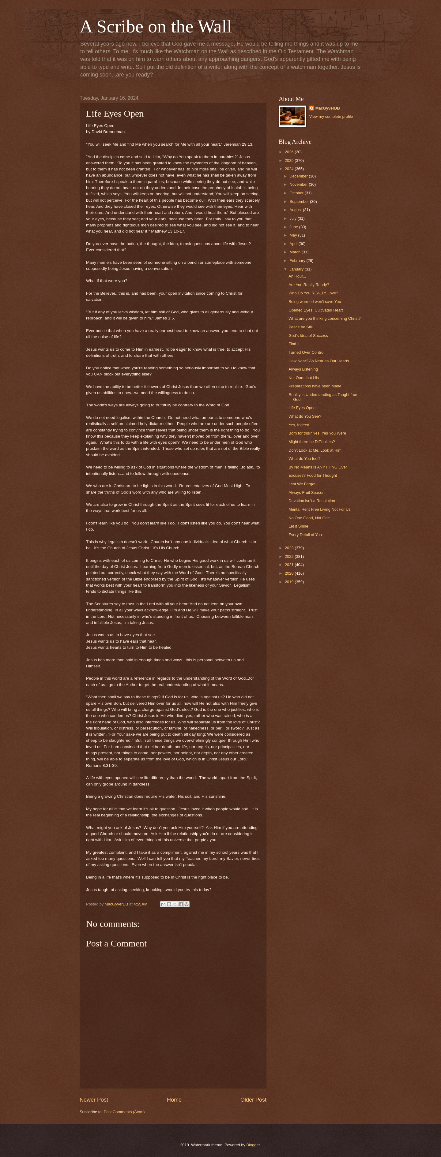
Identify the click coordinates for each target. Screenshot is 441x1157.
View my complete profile (331, 116)
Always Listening (303, 369)
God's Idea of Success (308, 335)
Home (174, 1100)
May (293, 235)
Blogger (253, 1145)
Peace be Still (300, 327)
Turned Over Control (306, 352)
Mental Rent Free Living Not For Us (319, 509)
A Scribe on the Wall (156, 26)
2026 (290, 152)
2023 (290, 548)
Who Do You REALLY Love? (313, 293)
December (299, 176)
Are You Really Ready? (308, 284)
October (296, 193)
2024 (290, 168)
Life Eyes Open (301, 407)
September (299, 201)
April (293, 243)
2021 (290, 564)
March (295, 252)
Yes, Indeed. (299, 425)
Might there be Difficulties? (311, 441)
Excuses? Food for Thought (312, 475)
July (293, 218)
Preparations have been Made (314, 386)
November (299, 184)
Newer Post (94, 1100)
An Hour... (297, 276)
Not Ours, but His (303, 377)
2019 (290, 582)
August (296, 209)
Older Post (253, 1100)
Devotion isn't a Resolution (311, 500)
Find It (294, 344)
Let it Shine (298, 526)
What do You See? (304, 416)
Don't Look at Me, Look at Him (314, 450)
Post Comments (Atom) (124, 1112)
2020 (290, 573)
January (296, 269)
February (297, 260)
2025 (290, 160)
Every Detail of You (305, 534)
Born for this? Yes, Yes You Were (317, 433)
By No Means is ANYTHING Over (317, 467)
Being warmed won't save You (314, 301)
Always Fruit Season (306, 492)
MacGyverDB (327, 108)
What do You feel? (304, 458)
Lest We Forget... (303, 484)
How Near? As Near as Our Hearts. (319, 361)
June (294, 227)
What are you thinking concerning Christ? (324, 318)
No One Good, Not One (309, 518)
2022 (290, 556)
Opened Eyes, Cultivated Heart (315, 310)
